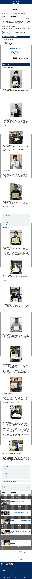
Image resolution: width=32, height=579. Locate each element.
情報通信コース (5, 487)
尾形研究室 (6, 466)
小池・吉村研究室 (7, 215)
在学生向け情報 (4, 570)
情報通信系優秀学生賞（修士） (15, 48)
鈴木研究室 (6, 475)
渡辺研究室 (6, 468)
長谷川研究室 (6, 220)
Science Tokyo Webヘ (5, 567)
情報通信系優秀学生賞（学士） (9, 39)
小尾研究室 (6, 477)
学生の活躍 (7, 485)
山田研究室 (6, 222)
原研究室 (5, 217)
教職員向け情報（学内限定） (6, 572)
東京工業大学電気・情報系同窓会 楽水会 (10, 481)
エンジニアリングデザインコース (14, 487)
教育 (4, 485)
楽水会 (27, 28)
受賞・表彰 (12, 485)
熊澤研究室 (6, 473)
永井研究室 (6, 224)
